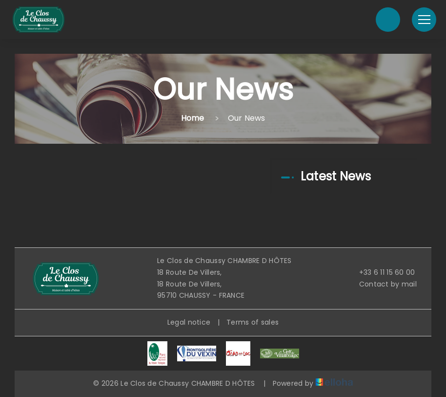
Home (192, 118)
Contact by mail (382, 284)
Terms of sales (252, 322)
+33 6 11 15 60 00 (381, 272)
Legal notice (188, 322)
